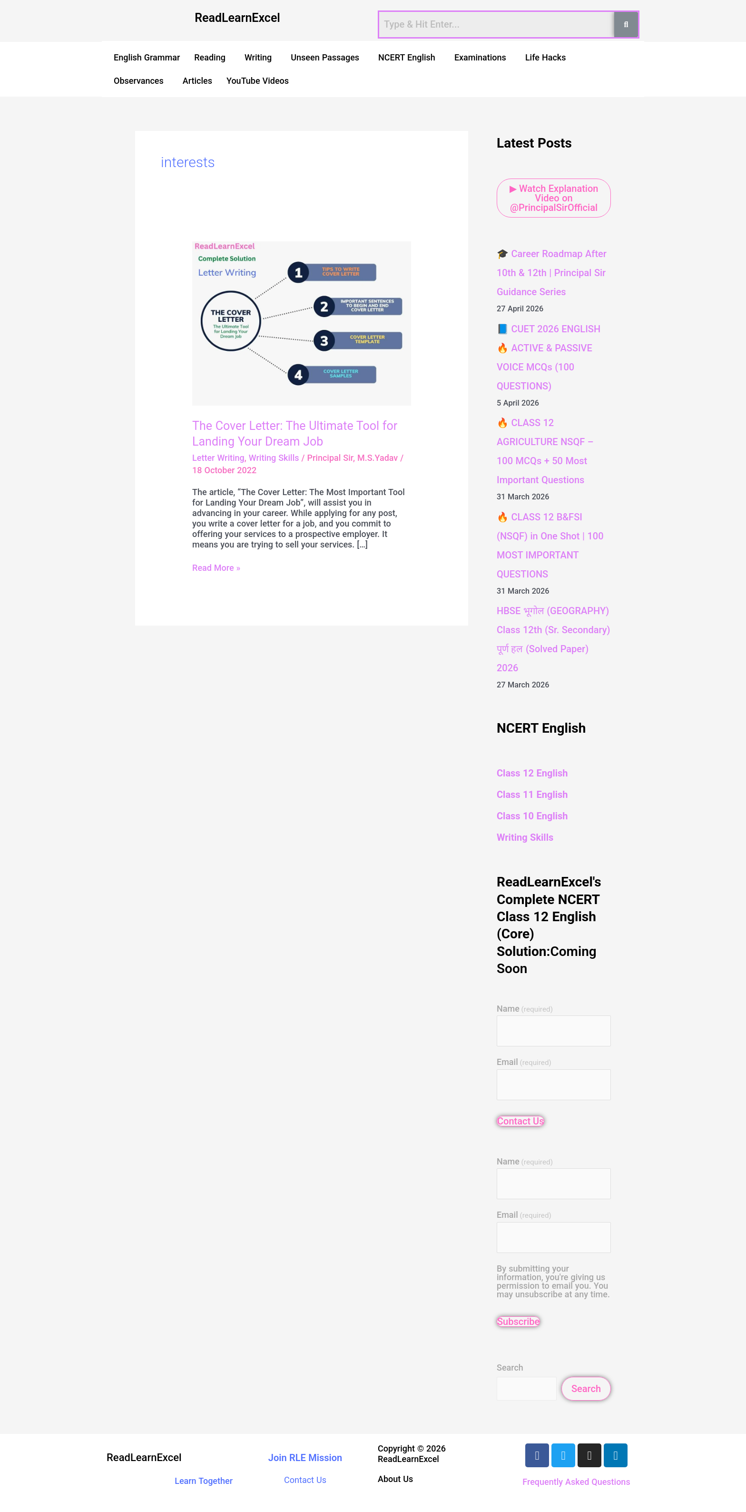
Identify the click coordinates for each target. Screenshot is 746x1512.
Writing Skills (274, 458)
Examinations (480, 57)
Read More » (216, 568)
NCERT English (406, 57)
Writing (258, 57)
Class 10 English (532, 816)
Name (525, 1009)
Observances (139, 81)
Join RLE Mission (305, 1457)
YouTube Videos (257, 81)
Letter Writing (218, 458)
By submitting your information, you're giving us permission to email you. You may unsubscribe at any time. (553, 1281)
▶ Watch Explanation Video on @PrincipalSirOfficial (554, 198)
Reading (210, 57)
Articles (197, 81)
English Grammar (147, 57)
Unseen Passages (325, 57)
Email (524, 1062)
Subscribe (518, 1321)
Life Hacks (545, 57)
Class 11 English (532, 794)
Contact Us (520, 1121)
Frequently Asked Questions (576, 1482)
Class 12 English (532, 773)
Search (510, 1368)
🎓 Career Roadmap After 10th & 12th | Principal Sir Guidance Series (552, 273)
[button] (212, 57)
